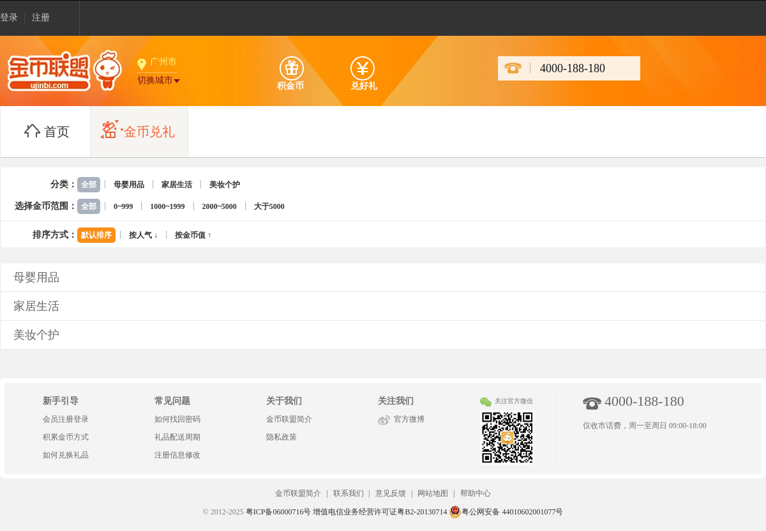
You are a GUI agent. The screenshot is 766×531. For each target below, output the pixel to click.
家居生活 (176, 184)
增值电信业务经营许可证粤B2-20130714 (380, 511)
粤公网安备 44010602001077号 (506, 511)
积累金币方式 (66, 437)
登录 (9, 17)
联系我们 (348, 493)
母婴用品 (129, 184)
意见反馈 (390, 493)
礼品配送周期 (177, 437)
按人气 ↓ (143, 235)
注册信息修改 (177, 454)
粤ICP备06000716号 (279, 511)
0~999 (123, 206)
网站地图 (432, 493)
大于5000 (269, 206)
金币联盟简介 (289, 419)
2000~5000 (219, 206)
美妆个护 (224, 184)
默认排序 (96, 235)
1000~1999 (167, 206)
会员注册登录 (66, 419)
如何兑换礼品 (66, 454)
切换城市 (155, 80)
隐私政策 (281, 437)
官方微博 (409, 419)
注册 (41, 17)
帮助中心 (475, 493)
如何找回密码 (177, 419)
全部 (88, 184)
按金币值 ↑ (193, 235)
